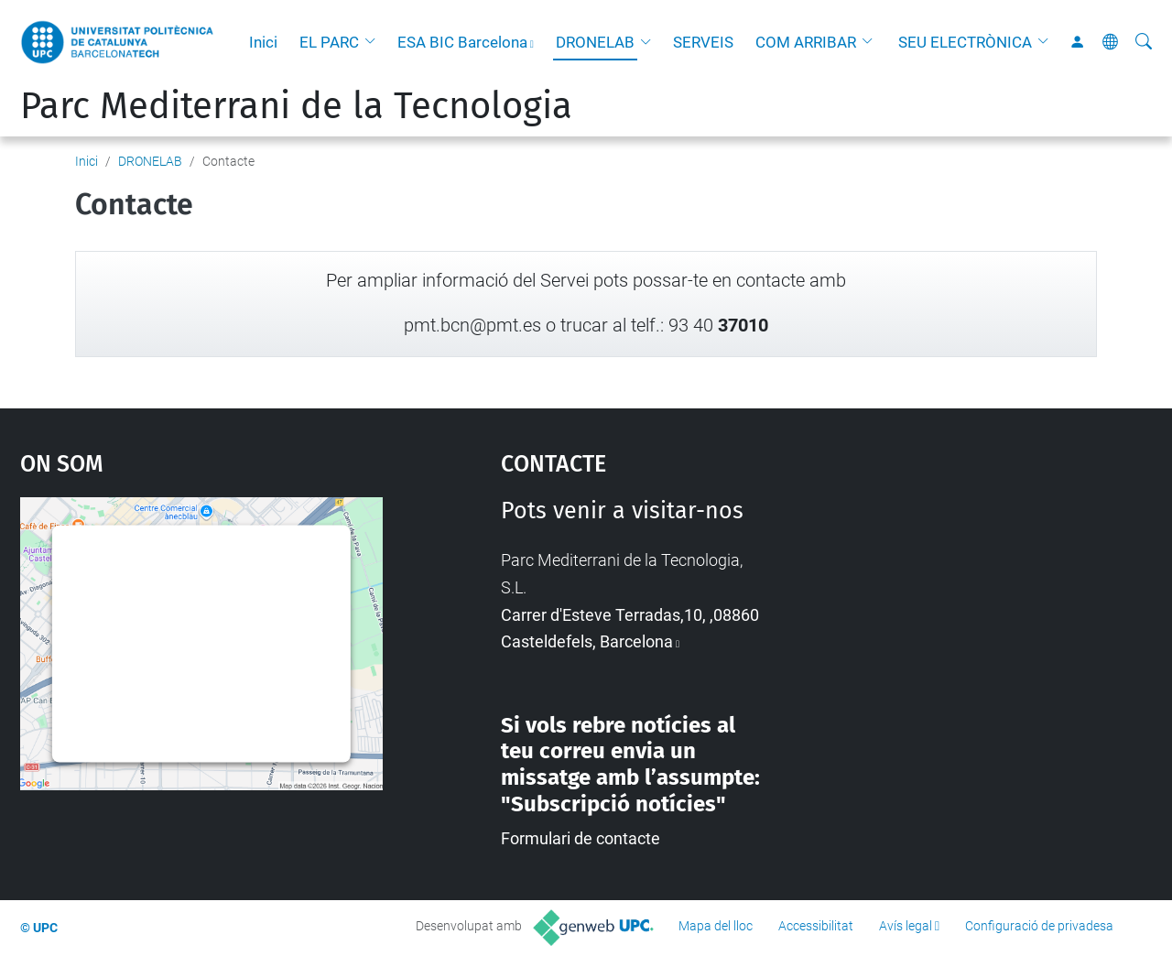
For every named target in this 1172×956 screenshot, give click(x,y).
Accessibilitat (815, 925)
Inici (263, 42)
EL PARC (329, 42)
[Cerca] (1143, 42)
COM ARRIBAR (805, 42)
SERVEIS (703, 42)
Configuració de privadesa (1039, 925)
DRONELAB (595, 42)
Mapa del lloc (715, 925)
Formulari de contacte (580, 838)
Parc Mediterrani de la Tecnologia (296, 106)
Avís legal (905, 925)
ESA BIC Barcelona (462, 42)
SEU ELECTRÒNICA (965, 42)
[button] (374, 42)
